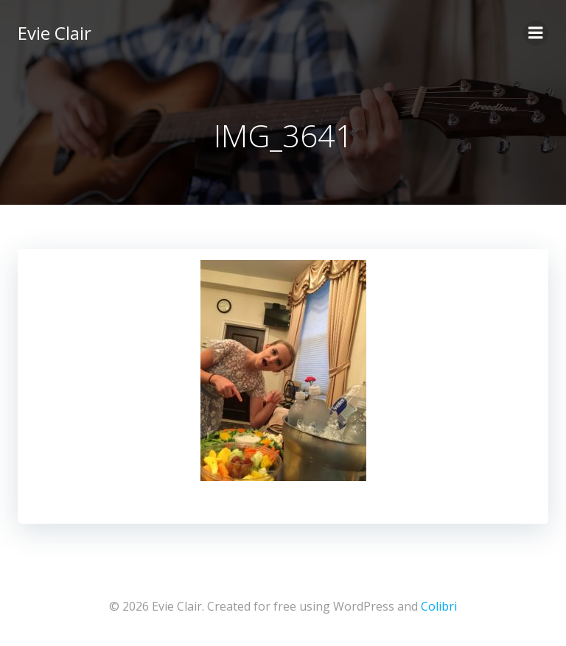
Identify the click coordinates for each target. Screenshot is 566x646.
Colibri (439, 606)
